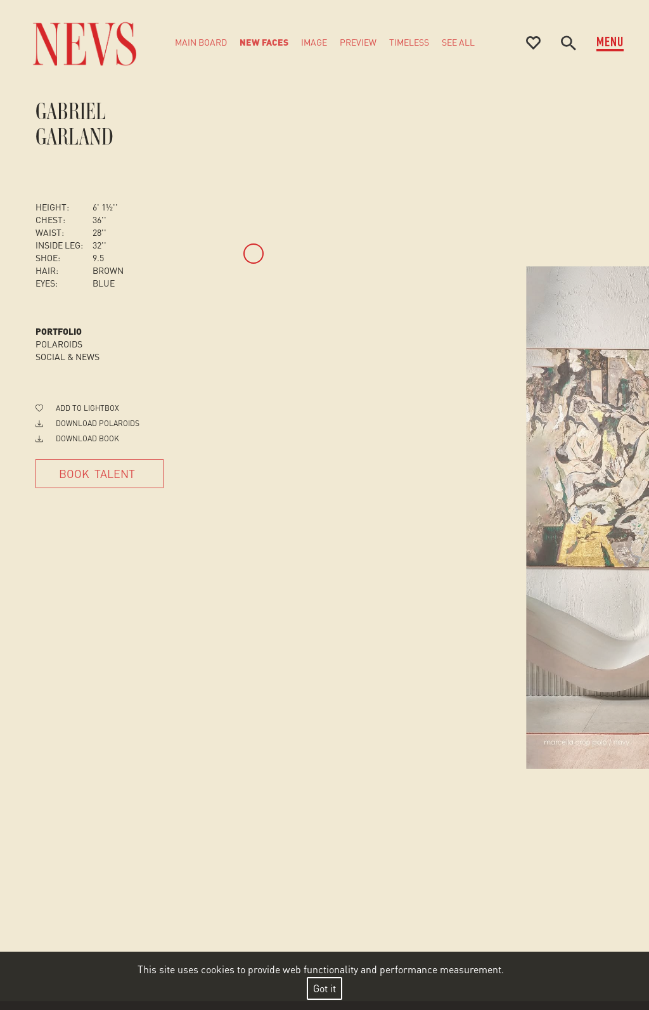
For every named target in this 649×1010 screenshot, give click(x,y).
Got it (324, 988)
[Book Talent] (99, 473)
